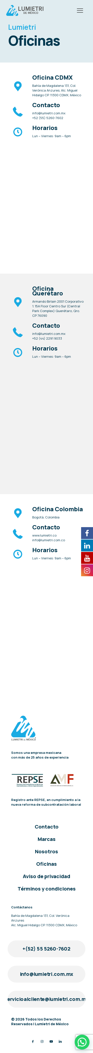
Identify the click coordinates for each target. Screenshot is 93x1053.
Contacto (47, 826)
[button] (82, 1042)
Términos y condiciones (47, 888)
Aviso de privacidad (46, 876)
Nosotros (46, 851)
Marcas (47, 839)
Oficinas (46, 864)
